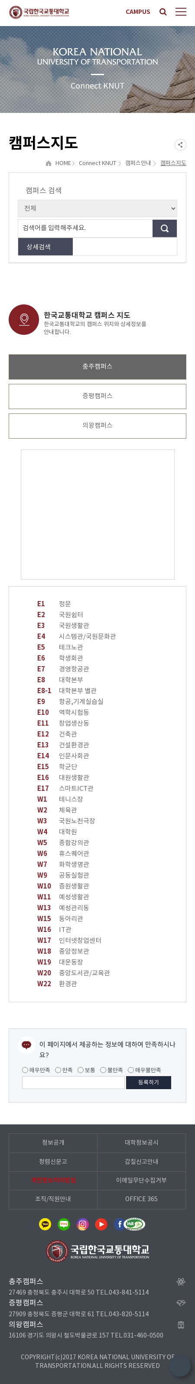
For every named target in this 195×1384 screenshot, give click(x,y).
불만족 (111, 1070)
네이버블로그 (63, 1224)
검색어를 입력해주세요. (54, 228)
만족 (64, 1070)
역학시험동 (63, 713)
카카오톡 (45, 1224)
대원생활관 (63, 778)
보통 (86, 1070)
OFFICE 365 (141, 1199)
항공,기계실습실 (70, 702)
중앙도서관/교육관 (73, 973)
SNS (180, 145)
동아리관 (60, 919)
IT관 (54, 930)
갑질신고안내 (142, 1162)
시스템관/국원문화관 (76, 637)
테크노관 (60, 647)
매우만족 (36, 1070)
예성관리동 (63, 908)
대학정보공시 (142, 1143)
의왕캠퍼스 (97, 425)
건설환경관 (63, 745)
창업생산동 (63, 723)
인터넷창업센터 (69, 941)
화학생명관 (63, 865)
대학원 (57, 832)
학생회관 (60, 658)
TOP (180, 1366)
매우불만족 (144, 1070)
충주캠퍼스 (97, 366)
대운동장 (60, 962)
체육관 (57, 810)
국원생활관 (63, 626)
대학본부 (60, 680)
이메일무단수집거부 (141, 1180)
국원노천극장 (66, 821)
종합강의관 (63, 843)
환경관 (57, 984)
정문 (54, 604)
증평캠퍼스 (97, 396)
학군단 (57, 767)
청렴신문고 (53, 1162)
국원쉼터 (60, 615)
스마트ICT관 (65, 789)
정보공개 (53, 1143)
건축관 (57, 734)
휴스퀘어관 (63, 854)
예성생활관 (63, 897)
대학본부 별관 (67, 691)
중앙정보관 (63, 951)
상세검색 (38, 247)
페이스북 (119, 1224)
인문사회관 (63, 756)
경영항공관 (63, 669)
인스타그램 (82, 1224)
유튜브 (100, 1224)
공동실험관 (63, 875)
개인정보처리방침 (53, 1180)
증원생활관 (63, 886)
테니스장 (60, 799)
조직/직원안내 (53, 1199)
